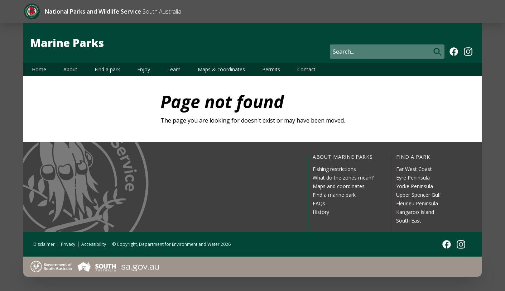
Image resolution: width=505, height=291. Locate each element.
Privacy (68, 244)
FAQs (319, 203)
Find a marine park (334, 194)
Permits (271, 69)
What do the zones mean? (343, 177)
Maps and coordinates (339, 186)
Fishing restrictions (334, 169)
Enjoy (143, 69)
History (321, 212)
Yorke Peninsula (414, 186)
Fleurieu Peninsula (417, 203)
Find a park (107, 69)
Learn (174, 69)
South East (408, 220)
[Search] (387, 51)
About (70, 69)
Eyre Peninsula (413, 177)
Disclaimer (44, 244)
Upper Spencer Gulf (418, 194)
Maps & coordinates (221, 69)
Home (39, 69)
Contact (306, 69)
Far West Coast (414, 169)
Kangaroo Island (415, 212)
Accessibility (93, 244)
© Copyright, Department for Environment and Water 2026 (171, 244)
